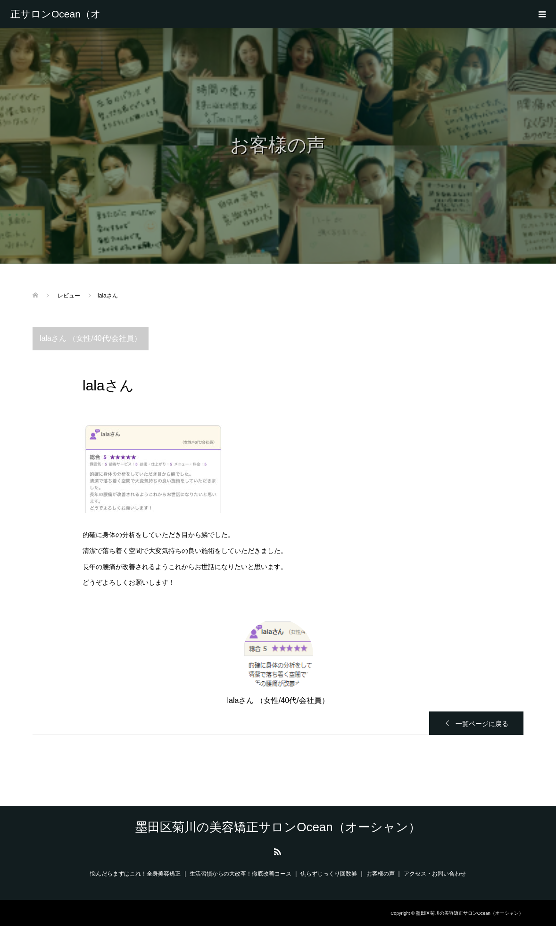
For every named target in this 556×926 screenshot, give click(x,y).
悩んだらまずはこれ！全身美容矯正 (135, 873)
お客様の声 (380, 873)
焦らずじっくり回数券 (328, 873)
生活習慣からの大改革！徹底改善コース (240, 873)
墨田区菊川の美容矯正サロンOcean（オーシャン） (55, 14)
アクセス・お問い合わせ (435, 873)
